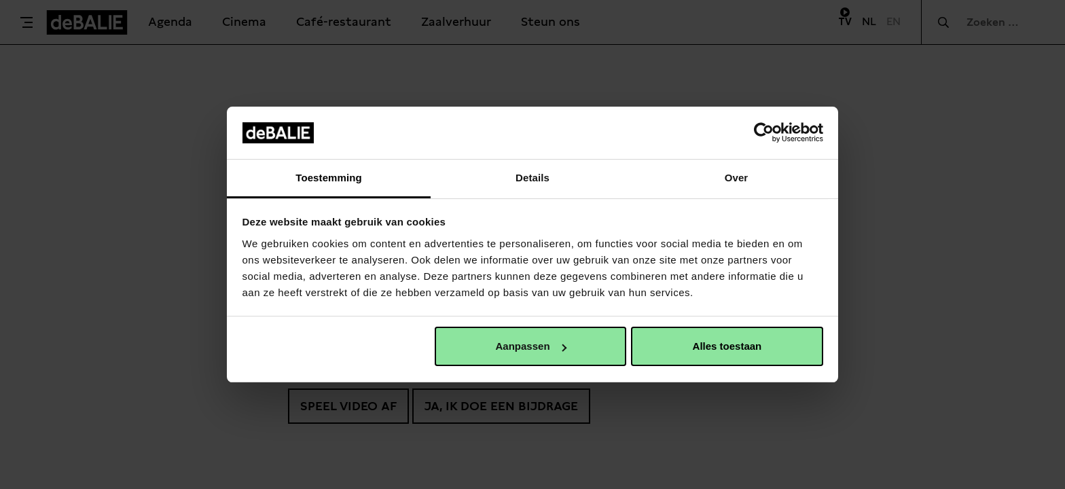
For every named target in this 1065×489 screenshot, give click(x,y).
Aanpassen (531, 346)
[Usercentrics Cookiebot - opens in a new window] (763, 132)
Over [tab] (736, 177)
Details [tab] (532, 177)
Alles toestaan (727, 346)
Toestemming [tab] (328, 177)
